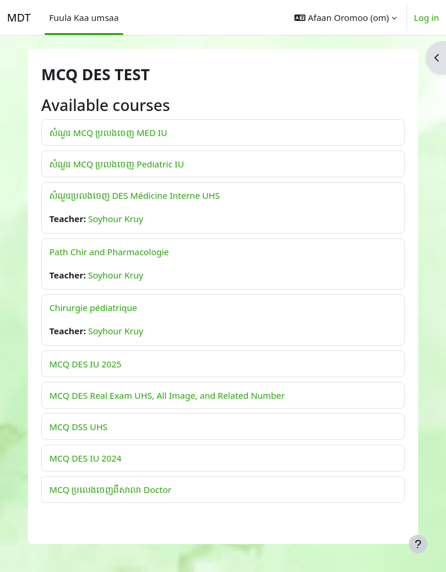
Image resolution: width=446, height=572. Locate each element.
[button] (345, 17)
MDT (19, 17)
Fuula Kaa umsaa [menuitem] (84, 17)
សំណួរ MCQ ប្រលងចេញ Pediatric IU (116, 164)
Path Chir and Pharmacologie (109, 252)
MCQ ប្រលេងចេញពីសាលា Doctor (110, 489)
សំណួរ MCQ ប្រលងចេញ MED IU (108, 132)
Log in (426, 17)
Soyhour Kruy (115, 218)
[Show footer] (418, 544)
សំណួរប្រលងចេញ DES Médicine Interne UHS (134, 195)
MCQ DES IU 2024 (85, 458)
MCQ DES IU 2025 (85, 364)
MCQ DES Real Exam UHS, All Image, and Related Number (167, 395)
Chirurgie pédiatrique (93, 307)
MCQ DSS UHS (78, 426)
